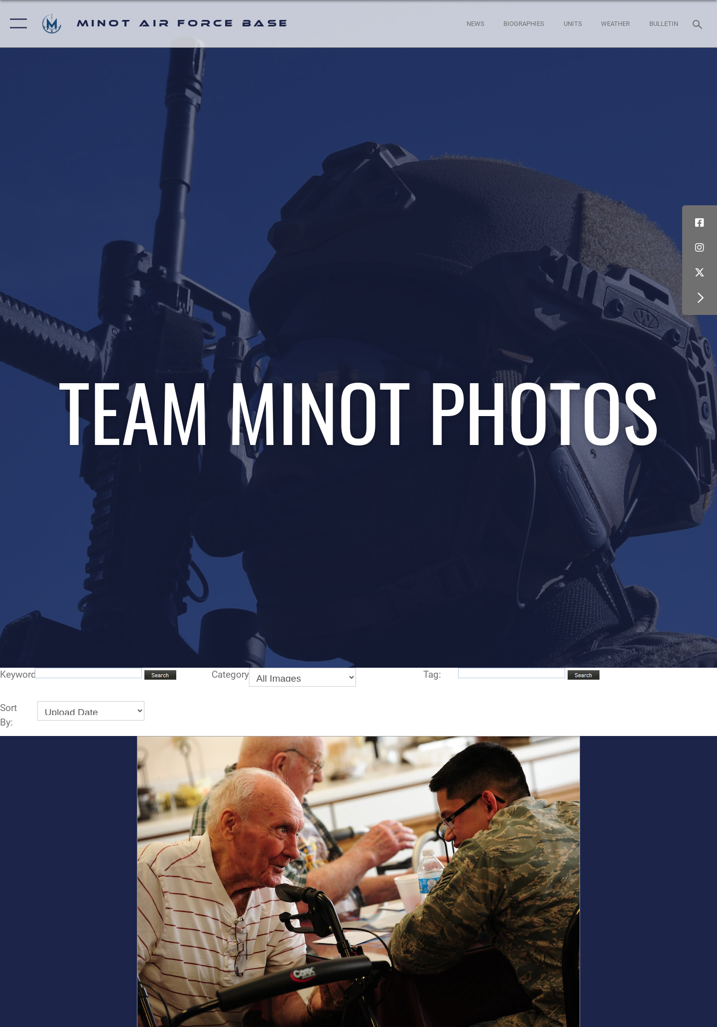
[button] (16, 23)
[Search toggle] (699, 23)
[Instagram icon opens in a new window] (699, 247)
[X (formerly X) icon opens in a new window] (699, 272)
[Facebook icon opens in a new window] (699, 222)
